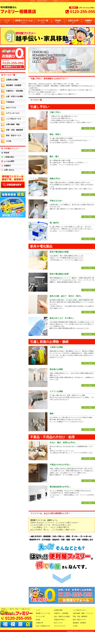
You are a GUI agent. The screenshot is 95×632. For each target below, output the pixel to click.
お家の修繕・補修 (13, 124)
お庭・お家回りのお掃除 (62, 616)
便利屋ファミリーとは (23, 22)
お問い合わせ (9, 170)
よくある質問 (9, 161)
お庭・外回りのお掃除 (14, 96)
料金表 (58, 22)
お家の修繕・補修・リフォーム (83, 613)
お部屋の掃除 (58, 610)
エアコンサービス (13, 113)
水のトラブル (11, 108)
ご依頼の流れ (9, 157)
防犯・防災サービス (13, 135)
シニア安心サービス (13, 119)
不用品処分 (10, 102)
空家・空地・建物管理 (14, 130)
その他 (8, 141)
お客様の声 (39, 623)
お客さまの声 (73, 22)
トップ (6, 22)
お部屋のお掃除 (12, 80)
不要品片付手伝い (59, 619)
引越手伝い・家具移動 (14, 91)
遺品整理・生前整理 (13, 85)
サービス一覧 (42, 22)
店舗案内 (88, 22)
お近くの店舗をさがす (43, 626)
